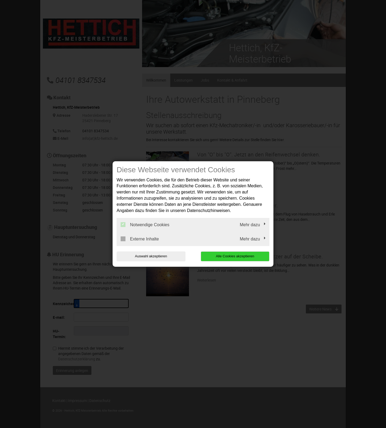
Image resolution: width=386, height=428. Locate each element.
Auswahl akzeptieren (151, 256)
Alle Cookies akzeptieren (235, 256)
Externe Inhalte (140, 238)
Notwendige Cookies (145, 224)
